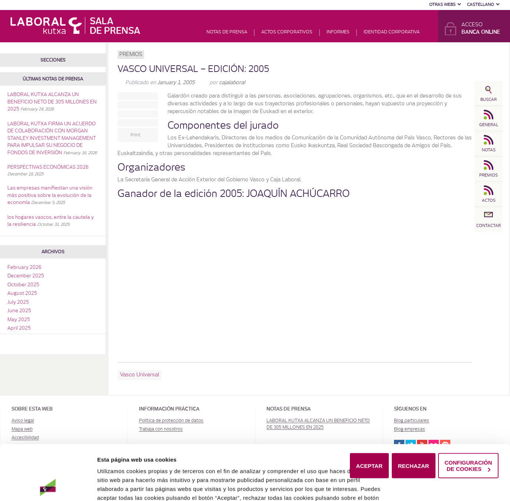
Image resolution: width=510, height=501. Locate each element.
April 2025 (19, 328)
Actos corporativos (286, 32)
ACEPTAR (369, 435)
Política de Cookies (149, 485)
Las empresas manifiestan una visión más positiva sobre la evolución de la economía (50, 195)
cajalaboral (232, 82)
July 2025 (18, 302)
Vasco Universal (139, 375)
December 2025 (25, 276)
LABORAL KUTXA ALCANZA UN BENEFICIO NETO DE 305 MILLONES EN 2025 (52, 102)
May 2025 (18, 319)
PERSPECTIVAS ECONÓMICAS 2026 (48, 167)
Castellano (480, 5)
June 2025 (19, 311)
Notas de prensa (226, 32)
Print (135, 135)
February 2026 (24, 267)
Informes (338, 32)
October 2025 (23, 285)
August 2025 (22, 293)
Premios (130, 54)
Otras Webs (442, 5)
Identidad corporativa (392, 32)
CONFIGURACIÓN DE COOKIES (468, 435)
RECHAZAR (413, 435)
